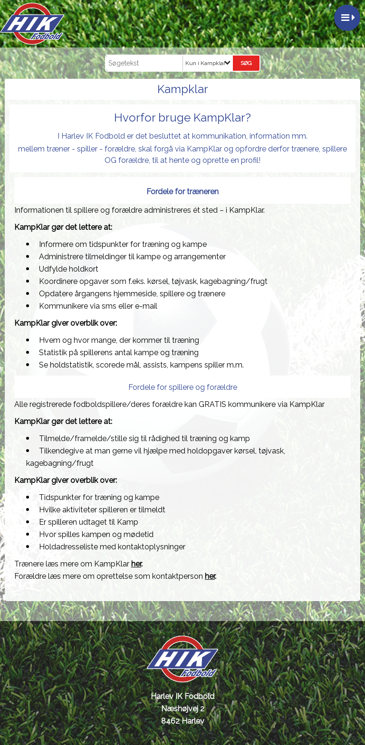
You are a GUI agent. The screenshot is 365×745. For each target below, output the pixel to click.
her (136, 563)
